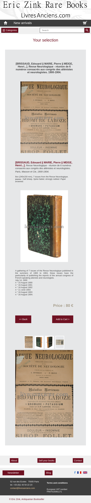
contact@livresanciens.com (22, 488)
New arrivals (23, 23)
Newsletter (13, 472)
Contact (78, 460)
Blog (48, 472)
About (14, 460)
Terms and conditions (57, 483)
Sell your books (46, 460)
